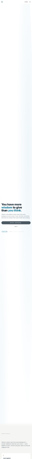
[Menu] (30, 2)
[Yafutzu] (2, 2)
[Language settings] (26, 2)
